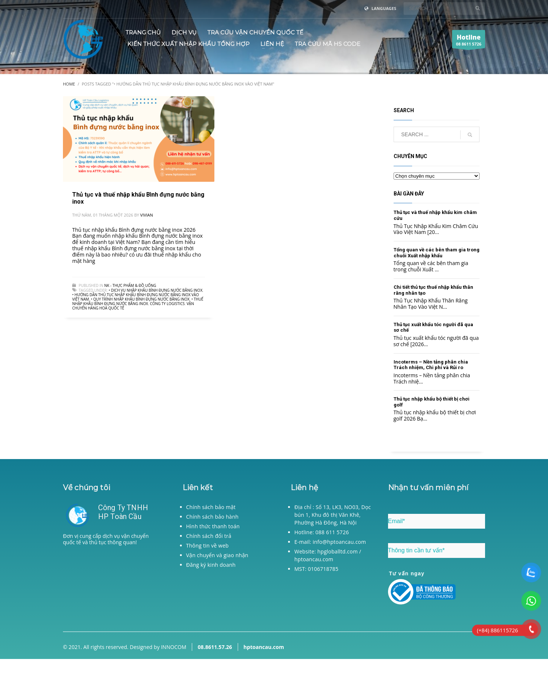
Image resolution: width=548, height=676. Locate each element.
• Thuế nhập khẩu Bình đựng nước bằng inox (137, 301)
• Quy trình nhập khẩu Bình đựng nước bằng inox (140, 299)
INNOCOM (173, 646)
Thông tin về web (207, 545)
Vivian (146, 215)
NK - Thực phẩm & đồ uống (130, 285)
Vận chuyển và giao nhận (217, 555)
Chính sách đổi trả (208, 535)
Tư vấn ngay (407, 573)
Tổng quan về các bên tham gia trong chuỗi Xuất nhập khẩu (437, 252)
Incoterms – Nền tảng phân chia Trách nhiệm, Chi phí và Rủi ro (431, 365)
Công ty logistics (167, 303)
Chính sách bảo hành (212, 516)
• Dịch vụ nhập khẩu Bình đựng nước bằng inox (155, 290)
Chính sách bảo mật (211, 507)
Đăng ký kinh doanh (211, 564)
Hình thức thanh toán (213, 526)
